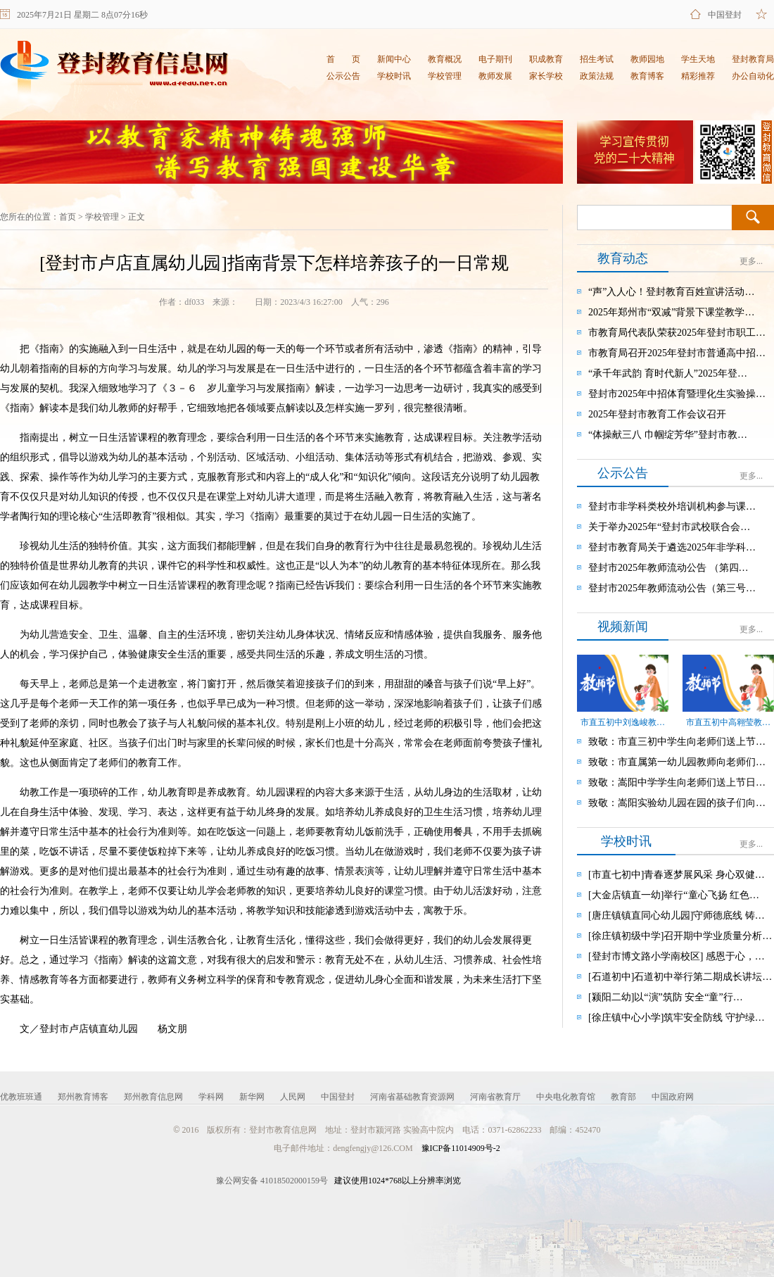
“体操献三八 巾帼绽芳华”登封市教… (667, 434)
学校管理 (445, 76)
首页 (67, 217)
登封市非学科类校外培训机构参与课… (672, 506)
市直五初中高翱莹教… (728, 722)
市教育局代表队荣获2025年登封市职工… (677, 332)
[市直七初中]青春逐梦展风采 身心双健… (676, 874)
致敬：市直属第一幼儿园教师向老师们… (677, 762)
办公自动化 (753, 76)
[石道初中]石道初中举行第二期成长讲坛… (680, 976)
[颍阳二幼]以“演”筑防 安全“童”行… (665, 997)
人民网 (292, 1097)
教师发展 (495, 76)
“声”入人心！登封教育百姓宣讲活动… (671, 292)
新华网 (252, 1097)
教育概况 (445, 59)
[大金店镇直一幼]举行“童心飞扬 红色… (673, 895)
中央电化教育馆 (565, 1097)
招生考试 (597, 59)
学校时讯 (394, 76)
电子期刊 (495, 59)
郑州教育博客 (83, 1097)
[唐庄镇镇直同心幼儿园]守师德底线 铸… (676, 915)
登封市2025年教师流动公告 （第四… (668, 567)
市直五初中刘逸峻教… (622, 722)
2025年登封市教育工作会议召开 (657, 414)
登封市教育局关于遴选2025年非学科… (672, 547)
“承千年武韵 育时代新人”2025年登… (667, 373)
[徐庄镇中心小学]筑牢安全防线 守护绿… (676, 1017)
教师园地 (647, 59)
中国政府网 (673, 1097)
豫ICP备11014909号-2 (460, 1148)
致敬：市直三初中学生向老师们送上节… (677, 741)
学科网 (211, 1097)
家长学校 (546, 76)
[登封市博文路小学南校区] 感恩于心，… (676, 956)
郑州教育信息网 (153, 1097)
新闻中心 (394, 59)
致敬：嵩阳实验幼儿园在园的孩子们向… (677, 803)
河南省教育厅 (495, 1097)
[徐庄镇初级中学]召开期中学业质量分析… (680, 936)
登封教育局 (753, 59)
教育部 (623, 1097)
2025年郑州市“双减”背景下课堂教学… (671, 312)
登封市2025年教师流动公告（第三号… (672, 588)
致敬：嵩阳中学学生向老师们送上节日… (677, 782)
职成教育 (546, 59)
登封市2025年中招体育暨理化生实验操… (677, 394)
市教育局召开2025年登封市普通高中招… (677, 353)
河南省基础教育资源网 (412, 1097)
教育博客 (647, 76)
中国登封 (725, 15)
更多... (751, 261)
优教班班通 (21, 1097)
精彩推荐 (698, 76)
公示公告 (343, 76)
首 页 (343, 59)
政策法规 (597, 76)
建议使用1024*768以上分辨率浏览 (338, 1181)
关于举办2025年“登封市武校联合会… (669, 527)
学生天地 (698, 59)
